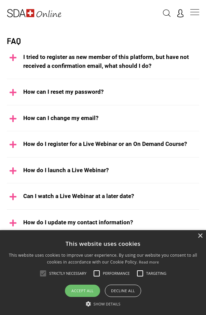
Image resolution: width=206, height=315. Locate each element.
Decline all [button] (123, 290)
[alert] (103, 272)
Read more (149, 262)
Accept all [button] (82, 290)
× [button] (200, 236)
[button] (103, 303)
